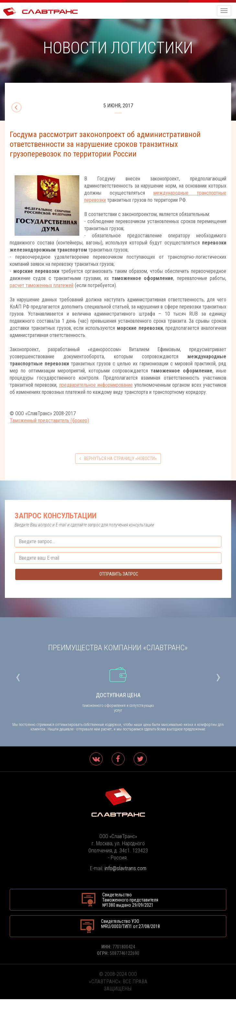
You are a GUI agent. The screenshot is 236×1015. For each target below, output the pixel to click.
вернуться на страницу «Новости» (118, 458)
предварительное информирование (96, 385)
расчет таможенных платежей (41, 285)
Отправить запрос (118, 574)
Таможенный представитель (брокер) (49, 420)
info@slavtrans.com (125, 868)
